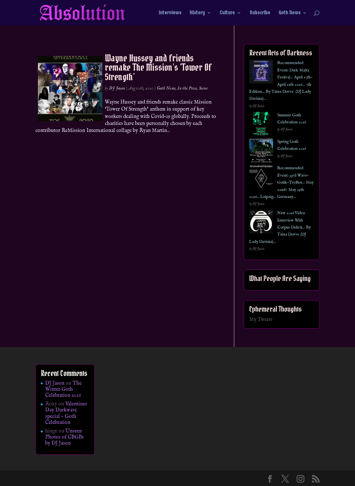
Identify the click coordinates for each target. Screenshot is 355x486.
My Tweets (260, 319)
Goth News (290, 13)
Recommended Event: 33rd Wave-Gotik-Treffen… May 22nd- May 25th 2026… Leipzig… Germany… (281, 182)
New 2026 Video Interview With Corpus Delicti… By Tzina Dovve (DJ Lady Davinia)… (280, 227)
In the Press (187, 88)
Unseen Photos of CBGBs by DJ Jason (64, 437)
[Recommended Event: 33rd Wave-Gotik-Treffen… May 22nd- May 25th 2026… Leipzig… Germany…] (261, 178)
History (197, 13)
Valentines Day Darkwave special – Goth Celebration (66, 413)
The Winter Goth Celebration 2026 (63, 389)
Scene (203, 88)
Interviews (170, 13)
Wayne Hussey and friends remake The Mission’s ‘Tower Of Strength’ (158, 67)
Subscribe (260, 13)
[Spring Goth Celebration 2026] (261, 151)
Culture (227, 13)
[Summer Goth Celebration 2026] (261, 125)
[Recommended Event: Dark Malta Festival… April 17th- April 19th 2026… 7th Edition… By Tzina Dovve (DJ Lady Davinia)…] (261, 73)
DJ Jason (117, 88)
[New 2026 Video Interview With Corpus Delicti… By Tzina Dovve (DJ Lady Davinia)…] (261, 223)
